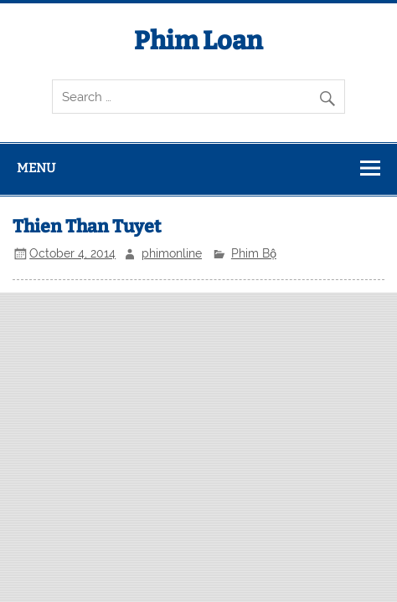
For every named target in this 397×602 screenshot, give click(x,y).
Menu (36, 168)
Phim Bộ (253, 253)
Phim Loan (198, 41)
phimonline (172, 253)
